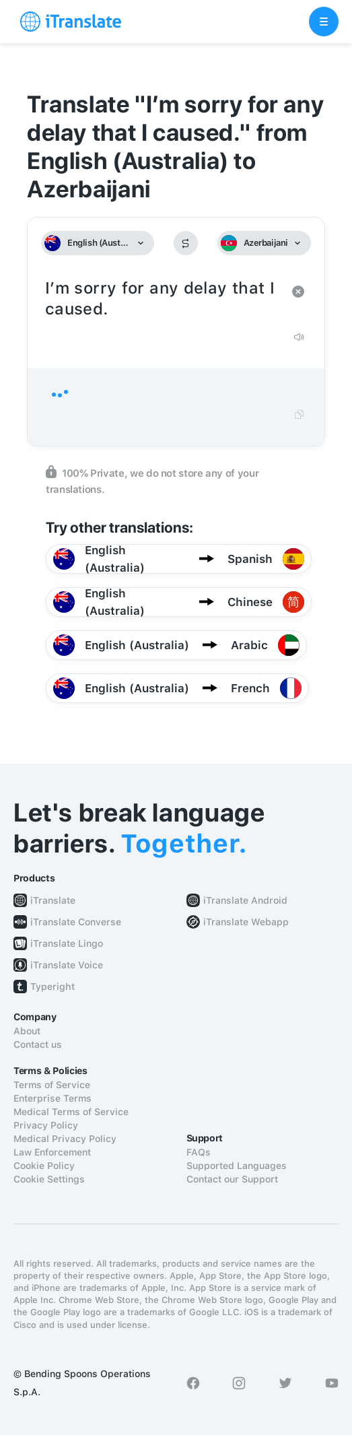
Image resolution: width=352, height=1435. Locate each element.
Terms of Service (51, 1084)
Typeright (52, 986)
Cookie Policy (44, 1165)
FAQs (198, 1152)
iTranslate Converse (75, 921)
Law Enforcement (52, 1152)
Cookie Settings (49, 1179)
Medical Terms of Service (71, 1111)
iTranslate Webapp (246, 921)
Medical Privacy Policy (64, 1138)
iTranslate (52, 900)
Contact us (37, 1044)
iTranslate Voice (66, 965)
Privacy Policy (45, 1125)
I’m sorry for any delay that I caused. (162, 299)
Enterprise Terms (52, 1098)
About (26, 1031)
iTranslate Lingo (66, 943)
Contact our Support (232, 1179)
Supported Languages (236, 1165)
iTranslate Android (245, 900)
